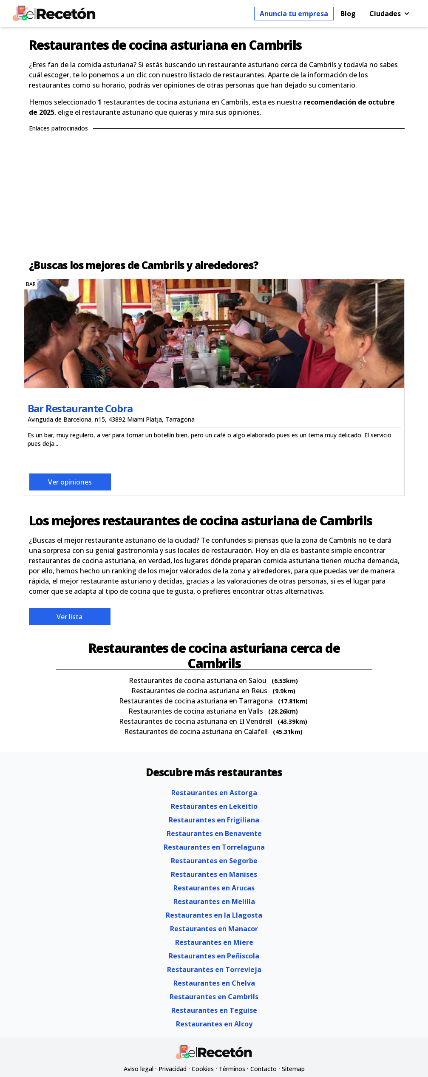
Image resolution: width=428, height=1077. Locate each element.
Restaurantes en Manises (214, 874)
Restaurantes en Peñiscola (214, 956)
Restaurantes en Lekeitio (214, 806)
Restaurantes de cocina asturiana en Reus (199, 690)
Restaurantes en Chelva (214, 983)
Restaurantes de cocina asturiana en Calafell (196, 731)
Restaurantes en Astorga (214, 792)
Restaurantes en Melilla (214, 901)
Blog (348, 13)
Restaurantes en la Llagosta (214, 915)
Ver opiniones (70, 482)
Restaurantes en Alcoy (214, 1024)
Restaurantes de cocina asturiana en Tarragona (196, 701)
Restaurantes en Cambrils (214, 996)
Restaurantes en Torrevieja (214, 969)
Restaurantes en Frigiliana (214, 820)
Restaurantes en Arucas (214, 888)
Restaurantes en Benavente (214, 833)
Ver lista (69, 616)
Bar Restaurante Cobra (80, 408)
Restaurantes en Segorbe (214, 860)
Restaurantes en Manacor (214, 928)
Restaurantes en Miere (214, 942)
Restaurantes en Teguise (214, 1010)
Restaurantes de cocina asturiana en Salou (197, 680)
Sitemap (293, 1069)
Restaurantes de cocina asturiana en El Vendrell (195, 721)
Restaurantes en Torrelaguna (214, 847)
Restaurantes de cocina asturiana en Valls (195, 711)
